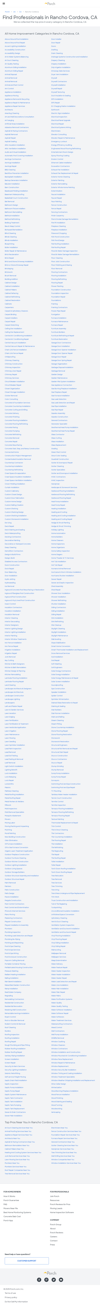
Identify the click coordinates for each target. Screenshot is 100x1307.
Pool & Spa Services (12, 950)
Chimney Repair (11, 375)
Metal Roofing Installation (14, 795)
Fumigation (55, 315)
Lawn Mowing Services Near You (17, 1160)
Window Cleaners (58, 1045)
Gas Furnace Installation (60, 396)
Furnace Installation (58, 318)
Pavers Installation (12, 897)
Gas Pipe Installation (59, 406)
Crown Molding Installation (15, 484)
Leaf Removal (10, 763)
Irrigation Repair (11, 653)
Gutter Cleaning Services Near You (64, 1146)
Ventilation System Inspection (62, 925)
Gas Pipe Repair (57, 410)
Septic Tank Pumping (13, 1105)
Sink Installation (57, 618)
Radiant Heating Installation (15, 975)
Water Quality (56, 1003)
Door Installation (11, 576)
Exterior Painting (57, 180)
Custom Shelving (11, 509)
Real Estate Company (13, 992)
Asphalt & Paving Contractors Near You (20, 1142)
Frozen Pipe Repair (58, 311)
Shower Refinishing (58, 600)
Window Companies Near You (62, 1160)
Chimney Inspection (12, 367)
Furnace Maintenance (59, 322)
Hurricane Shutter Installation (62, 576)
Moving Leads (56, 1208)
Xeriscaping (55, 1112)
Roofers (8, 1031)
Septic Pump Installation (14, 1088)
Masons (7, 787)
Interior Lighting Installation (15, 632)
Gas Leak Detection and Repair (63, 403)
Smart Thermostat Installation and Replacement (69, 650)
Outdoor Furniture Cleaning (15, 858)
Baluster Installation (12, 184)
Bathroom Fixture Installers (15, 209)
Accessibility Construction (15, 50)
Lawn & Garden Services (14, 710)
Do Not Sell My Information (16, 1302)
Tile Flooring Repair (58, 840)
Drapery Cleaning (58, 60)
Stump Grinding (57, 766)
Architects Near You (12, 1138)
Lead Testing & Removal (14, 759)
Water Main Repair (58, 992)
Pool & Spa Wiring (11, 953)
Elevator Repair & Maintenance (63, 138)
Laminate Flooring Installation (16, 678)
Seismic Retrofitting (12, 1073)
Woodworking (56, 1109)
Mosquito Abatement (13, 816)
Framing (54, 304)
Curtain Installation (12, 487)
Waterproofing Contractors (61, 1024)
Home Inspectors (58, 544)
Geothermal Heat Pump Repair (63, 431)
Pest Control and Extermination (17, 908)
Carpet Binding (10, 315)
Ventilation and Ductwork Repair (63, 932)
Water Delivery (57, 964)
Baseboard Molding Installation (16, 191)
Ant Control (9, 89)
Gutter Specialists (58, 470)
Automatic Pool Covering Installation (19, 156)
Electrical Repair (57, 124)
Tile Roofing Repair (58, 858)
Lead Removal (10, 752)
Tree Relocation (57, 876)
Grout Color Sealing (58, 456)
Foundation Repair (58, 297)
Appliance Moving (11, 96)
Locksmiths (9, 784)
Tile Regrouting (57, 851)
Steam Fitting (56, 724)
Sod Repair (55, 660)
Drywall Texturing (58, 92)
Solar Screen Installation (60, 682)
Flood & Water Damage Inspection (64, 251)
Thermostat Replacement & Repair (64, 823)
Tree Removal (56, 879)
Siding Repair (56, 615)
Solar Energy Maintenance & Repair (64, 678)
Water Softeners (57, 1017)
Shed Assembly (57, 586)
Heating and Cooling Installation (63, 516)
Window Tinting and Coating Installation (66, 1073)
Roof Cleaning (10, 1028)
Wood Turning (56, 1105)
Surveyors (55, 780)
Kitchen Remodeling (13, 675)
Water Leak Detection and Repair (64, 982)
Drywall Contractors (59, 82)
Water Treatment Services (61, 1020)
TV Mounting (56, 791)
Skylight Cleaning (58, 629)
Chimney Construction (14, 364)
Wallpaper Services (58, 957)
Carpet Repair (10, 322)
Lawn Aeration (10, 713)
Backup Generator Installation (16, 180)
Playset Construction (13, 922)
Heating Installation (58, 509)
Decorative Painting (12, 540)
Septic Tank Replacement (15, 1109)
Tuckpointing (56, 908)
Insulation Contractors (13, 607)
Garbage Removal (58, 371)
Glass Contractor (57, 435)
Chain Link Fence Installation (16, 350)
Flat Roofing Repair (58, 247)
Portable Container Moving (15, 964)
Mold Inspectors (11, 809)
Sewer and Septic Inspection (62, 583)
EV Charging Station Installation (63, 106)
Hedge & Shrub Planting (60, 523)
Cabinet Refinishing (12, 297)
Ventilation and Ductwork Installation (65, 929)
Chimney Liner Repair (13, 371)
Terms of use (10, 1293)
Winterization (56, 1088)
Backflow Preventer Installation (17, 173)
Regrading (9, 996)
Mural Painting (10, 833)
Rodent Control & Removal (15, 1024)
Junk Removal (10, 657)
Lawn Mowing (10, 738)
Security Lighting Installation (16, 1070)
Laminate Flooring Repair (14, 682)
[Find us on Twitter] (54, 1280)
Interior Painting (11, 636)
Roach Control (10, 1017)
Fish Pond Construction (60, 237)
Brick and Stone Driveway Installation (19, 262)
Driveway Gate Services (60, 71)
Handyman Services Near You (62, 1149)
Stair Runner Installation (60, 713)
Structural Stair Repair (59, 752)
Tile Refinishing (57, 847)
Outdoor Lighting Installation (16, 865)
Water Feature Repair (59, 968)
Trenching (55, 890)
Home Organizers (58, 547)
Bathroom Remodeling (13, 212)
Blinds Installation (11, 240)
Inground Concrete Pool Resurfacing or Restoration (24, 590)
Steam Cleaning (57, 720)
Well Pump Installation (59, 1035)
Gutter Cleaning (57, 466)
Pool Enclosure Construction (16, 957)
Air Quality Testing (12, 64)
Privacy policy (11, 1297)
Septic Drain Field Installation (16, 1080)
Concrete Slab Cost (12, 1216)
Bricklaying (9, 269)
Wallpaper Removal (58, 953)
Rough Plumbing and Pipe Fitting (17, 1045)
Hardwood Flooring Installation (63, 491)
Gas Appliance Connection (61, 385)
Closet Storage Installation (15, 392)
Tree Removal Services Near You (17, 1174)
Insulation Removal (12, 615)
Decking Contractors (13, 537)
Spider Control (57, 696)
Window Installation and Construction (65, 1052)
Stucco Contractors (59, 759)
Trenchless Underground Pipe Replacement (68, 893)
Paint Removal (10, 883)
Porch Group (55, 1224)
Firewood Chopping (59, 233)
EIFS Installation (57, 99)
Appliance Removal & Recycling (17, 99)
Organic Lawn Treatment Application (19, 851)
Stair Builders (56, 710)
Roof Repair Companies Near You (17, 1170)
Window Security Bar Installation (63, 1070)
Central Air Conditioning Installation (18, 336)
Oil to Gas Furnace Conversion (16, 847)
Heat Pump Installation (60, 502)
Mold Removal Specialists (14, 812)
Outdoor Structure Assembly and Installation (22, 876)
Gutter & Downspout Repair (62, 463)
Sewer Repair (56, 579)
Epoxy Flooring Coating (60, 156)
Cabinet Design (11, 283)
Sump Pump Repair (58, 777)
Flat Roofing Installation (60, 244)
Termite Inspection (58, 805)
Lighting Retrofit (11, 770)
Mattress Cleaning (11, 791)
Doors (53, 46)
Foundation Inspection (60, 293)
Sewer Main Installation (13, 1116)
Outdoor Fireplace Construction (17, 855)
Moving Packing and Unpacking (17, 826)
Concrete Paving (11, 427)
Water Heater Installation (60, 975)
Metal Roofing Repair (13, 798)
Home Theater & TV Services (62, 558)
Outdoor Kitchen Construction (16, 862)
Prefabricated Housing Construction (19, 968)
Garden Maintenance (59, 378)
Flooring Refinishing (59, 279)
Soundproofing (57, 685)
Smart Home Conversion (60, 646)
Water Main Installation (60, 989)
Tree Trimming (56, 886)
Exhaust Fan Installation (60, 170)
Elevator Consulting (59, 134)
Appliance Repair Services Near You (18, 1135)
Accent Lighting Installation (15, 46)
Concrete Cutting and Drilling (16, 410)
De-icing (8, 523)
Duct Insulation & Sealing (61, 96)
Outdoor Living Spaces (13, 869)
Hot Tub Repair (57, 565)
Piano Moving (10, 915)
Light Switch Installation (14, 766)
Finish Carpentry (57, 216)
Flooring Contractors (59, 272)
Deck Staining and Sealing (15, 530)
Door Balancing (10, 572)
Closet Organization (12, 389)
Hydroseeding (10, 583)
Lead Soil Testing (11, 756)
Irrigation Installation (12, 650)
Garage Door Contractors (61, 343)
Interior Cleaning (11, 618)
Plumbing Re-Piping (12, 939)
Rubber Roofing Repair (13, 1052)
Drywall (54, 78)
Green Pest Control (58, 452)
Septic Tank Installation (13, 1102)
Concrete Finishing (12, 417)
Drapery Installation (58, 64)
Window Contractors (59, 1049)
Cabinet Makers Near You (14, 1149)
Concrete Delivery (12, 413)
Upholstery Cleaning (59, 918)
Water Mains (56, 996)
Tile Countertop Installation (61, 837)
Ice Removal (9, 586)
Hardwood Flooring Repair (61, 498)
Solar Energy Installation (60, 675)
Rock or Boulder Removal (14, 1020)
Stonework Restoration (60, 742)
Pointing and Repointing (14, 943)
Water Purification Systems (61, 999)
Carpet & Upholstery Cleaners (16, 311)
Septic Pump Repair (12, 1091)
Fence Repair (56, 209)
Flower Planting (57, 286)
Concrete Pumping (12, 431)
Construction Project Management (18, 456)
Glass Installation (57, 442)
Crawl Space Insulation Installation (18, 477)
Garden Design (57, 375)
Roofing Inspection (12, 1035)
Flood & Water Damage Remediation (65, 255)
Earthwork (55, 110)
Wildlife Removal (57, 1038)
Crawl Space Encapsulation (15, 473)
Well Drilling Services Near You (63, 1156)
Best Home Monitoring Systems (17, 1212)
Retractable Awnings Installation (17, 1013)
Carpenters (9, 307)
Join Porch (54, 1196)
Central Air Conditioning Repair (17, 339)
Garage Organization (59, 364)
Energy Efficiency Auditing (61, 145)
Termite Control (57, 802)
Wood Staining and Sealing (61, 1102)
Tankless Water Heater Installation (64, 795)
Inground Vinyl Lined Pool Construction (20, 600)
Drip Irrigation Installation (60, 67)
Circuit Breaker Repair (13, 385)
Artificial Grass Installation (15, 124)
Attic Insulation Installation (15, 145)
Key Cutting (9, 660)
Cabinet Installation (12, 286)
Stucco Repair (56, 763)
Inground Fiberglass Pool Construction (19, 593)
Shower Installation (58, 597)
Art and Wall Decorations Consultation (19, 117)
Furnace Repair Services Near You (64, 1138)
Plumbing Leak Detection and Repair (19, 936)
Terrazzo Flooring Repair (60, 816)
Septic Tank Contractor (14, 1098)
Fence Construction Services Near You (66, 1131)
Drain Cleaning (57, 53)
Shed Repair (56, 590)
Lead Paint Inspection (13, 749)
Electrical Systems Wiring (61, 127)
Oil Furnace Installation (13, 844)
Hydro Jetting (10, 579)
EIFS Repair (55, 103)
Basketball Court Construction (16, 198)
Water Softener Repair (60, 1013)
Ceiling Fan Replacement (14, 332)
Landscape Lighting (12, 699)
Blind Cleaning (10, 233)
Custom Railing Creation (14, 505)
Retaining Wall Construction (15, 1010)
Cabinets (8, 304)
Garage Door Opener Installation (63, 350)
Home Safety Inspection (60, 551)
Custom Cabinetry (12, 491)
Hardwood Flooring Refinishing (63, 495)
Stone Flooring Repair (59, 731)
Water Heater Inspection (60, 971)
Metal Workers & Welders (14, 802)
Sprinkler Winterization (60, 699)
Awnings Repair (11, 166)
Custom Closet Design (13, 495)
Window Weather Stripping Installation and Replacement (73, 1080)
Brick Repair (9, 258)
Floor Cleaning (57, 258)
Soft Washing (56, 664)
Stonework (55, 738)
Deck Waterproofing (12, 533)
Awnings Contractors (13, 159)
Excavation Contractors (60, 166)
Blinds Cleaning (11, 237)
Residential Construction (14, 1003)
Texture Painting (57, 819)
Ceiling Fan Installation (13, 329)
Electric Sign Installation (60, 113)
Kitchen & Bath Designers (14, 664)
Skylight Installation (58, 632)
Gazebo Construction (59, 417)
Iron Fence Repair (11, 646)
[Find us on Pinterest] (46, 1280)
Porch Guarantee (11, 1200)
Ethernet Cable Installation (61, 163)
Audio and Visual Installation (15, 152)
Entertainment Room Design (62, 152)
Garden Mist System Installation (63, 382)
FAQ (5, 1204)
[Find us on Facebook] (39, 1280)
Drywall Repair (56, 89)
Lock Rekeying (10, 777)
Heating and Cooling (59, 512)
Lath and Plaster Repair (13, 706)
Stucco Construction (59, 756)
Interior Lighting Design (14, 629)
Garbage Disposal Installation (62, 367)
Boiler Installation (11, 247)
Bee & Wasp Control (12, 226)
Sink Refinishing (57, 622)
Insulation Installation (13, 611)
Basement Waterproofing (14, 195)
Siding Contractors (58, 607)
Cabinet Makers (11, 290)
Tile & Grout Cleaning (59, 830)
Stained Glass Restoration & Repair (64, 703)
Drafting (54, 50)
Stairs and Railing (57, 717)
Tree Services (56, 883)
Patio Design (9, 893)
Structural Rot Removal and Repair (64, 749)
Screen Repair (10, 1063)
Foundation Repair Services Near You (65, 1135)
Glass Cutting (56, 438)
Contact (53, 1241)
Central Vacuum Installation (15, 343)
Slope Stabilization (58, 643)
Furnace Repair (57, 325)
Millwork (8, 805)
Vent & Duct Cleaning (59, 922)
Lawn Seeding (10, 742)
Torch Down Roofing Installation (63, 869)
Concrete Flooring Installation (16, 420)
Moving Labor (10, 823)
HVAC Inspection (57, 480)
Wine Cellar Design (58, 1084)
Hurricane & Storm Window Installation (66, 572)
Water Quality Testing (59, 1006)
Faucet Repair (56, 198)
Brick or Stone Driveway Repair (17, 265)
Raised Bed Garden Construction (17, 985)
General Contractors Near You (63, 1142)
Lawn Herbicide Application (15, 727)
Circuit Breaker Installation (15, 382)
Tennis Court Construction (61, 798)
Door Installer (56, 39)
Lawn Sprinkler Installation (15, 745)
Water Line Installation (59, 985)
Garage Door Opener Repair (62, 353)
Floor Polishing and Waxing (61, 265)
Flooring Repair (57, 283)
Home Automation (58, 533)
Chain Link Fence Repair (14, 353)
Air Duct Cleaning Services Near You (19, 1128)
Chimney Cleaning (12, 360)
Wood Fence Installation (60, 1095)
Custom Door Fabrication (14, 498)
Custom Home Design (13, 502)
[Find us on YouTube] (61, 1280)
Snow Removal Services (60, 653)
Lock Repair (9, 780)
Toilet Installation (57, 862)
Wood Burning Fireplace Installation (64, 1091)
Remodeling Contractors (14, 999)
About (53, 1228)
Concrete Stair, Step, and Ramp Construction (22, 449)
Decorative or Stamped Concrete (18, 544)
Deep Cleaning (10, 547)
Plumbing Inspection (13, 932)
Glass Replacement (58, 445)
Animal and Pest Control (14, 85)
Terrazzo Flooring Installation (62, 809)
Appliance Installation (13, 92)
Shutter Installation (58, 604)
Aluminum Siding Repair (14, 71)
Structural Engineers (59, 745)
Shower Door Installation (60, 593)
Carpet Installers (11, 318)
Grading (54, 449)
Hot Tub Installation (58, 562)
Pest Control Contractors (14, 904)
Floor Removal (56, 269)
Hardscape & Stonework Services (64, 487)
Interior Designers (11, 625)
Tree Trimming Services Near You (64, 1153)
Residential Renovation (13, 1006)
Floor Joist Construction (60, 262)
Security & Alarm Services (15, 1066)
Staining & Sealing (58, 706)
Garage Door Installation (60, 346)
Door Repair (55, 43)
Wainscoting (56, 950)
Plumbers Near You (12, 1163)
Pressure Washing (11, 971)
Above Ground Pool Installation (16, 39)
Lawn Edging (10, 717)
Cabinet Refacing (11, 293)
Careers (53, 1237)
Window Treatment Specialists (63, 1077)
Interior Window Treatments (15, 639)
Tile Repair (55, 855)
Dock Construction (12, 565)
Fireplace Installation (59, 230)
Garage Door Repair (58, 357)
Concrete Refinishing (13, 435)
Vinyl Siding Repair (58, 946)
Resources (54, 1200)
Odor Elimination (11, 840)
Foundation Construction (61, 290)
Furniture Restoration (59, 339)
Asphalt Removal (11, 134)
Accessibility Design (12, 53)
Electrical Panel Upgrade (60, 120)
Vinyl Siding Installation (60, 943)
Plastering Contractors (13, 918)
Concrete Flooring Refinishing (16, 424)
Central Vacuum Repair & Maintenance (20, 346)
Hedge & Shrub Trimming (61, 526)
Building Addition (11, 279)
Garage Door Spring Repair (61, 360)
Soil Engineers (56, 667)
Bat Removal (9, 202)
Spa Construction (58, 689)
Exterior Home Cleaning (60, 177)
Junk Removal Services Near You (17, 1156)
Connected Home (12, 452)
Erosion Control (57, 159)
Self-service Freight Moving (15, 1077)
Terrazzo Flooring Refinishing (62, 812)
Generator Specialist (59, 424)
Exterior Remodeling (59, 184)
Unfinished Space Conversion (62, 915)
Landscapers (10, 703)
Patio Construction (12, 890)
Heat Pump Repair (58, 505)
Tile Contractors (57, 833)
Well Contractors (57, 1031)
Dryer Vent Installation (59, 74)
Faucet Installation (58, 195)
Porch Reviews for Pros (60, 1204)
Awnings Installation (12, 163)
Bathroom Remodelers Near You (17, 1146)
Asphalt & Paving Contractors (16, 131)
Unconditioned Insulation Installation (65, 911)
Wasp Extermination (59, 960)
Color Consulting (11, 399)
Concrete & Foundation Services (17, 403)
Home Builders (57, 537)
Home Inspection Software (62, 1212)
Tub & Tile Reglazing (59, 904)
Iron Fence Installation (13, 643)
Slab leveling (56, 639)
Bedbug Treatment (12, 223)
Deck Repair (9, 526)
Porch (7, 12)
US (14, 12)
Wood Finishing (57, 1098)
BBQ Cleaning (10, 170)
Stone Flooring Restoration (61, 735)
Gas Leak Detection (58, 399)
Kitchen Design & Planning (15, 671)
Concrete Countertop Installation (17, 406)
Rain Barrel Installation (13, 982)
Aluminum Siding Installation (16, 67)
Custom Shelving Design (14, 512)
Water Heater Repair (59, 978)
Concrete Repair (11, 442)
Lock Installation (11, 773)
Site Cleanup (56, 625)
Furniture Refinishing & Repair (62, 336)
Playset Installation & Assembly (16, 925)
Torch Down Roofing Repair (61, 872)
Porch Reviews (56, 1232)
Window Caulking (58, 1042)
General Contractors (59, 420)
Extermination (56, 191)
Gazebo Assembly (58, 413)
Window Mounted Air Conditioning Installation (69, 1056)
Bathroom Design (11, 205)
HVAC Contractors (58, 477)
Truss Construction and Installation (64, 900)
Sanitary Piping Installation (15, 1056)
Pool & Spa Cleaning (12, 946)
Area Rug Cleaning (12, 113)
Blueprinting (9, 244)
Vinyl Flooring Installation (60, 936)
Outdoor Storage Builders (14, 872)
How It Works (9, 1196)
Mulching (8, 830)
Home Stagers (56, 555)
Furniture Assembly (58, 329)
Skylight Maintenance (59, 636)
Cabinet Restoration (12, 300)
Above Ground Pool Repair (15, 43)
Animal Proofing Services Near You (18, 1131)
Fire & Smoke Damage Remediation (64, 219)
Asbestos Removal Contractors (17, 127)
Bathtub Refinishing (12, 219)
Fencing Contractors (59, 212)
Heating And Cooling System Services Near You (23, 1153)
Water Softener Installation (61, 1010)
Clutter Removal (11, 396)
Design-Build (10, 558)
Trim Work (55, 897)
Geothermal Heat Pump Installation (64, 427)
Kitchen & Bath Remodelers (15, 667)
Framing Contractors (59, 307)
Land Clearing (10, 685)
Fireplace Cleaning (58, 226)
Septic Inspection (11, 1084)
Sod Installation (57, 657)
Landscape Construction (14, 696)
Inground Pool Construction (15, 597)
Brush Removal (10, 276)
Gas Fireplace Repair (59, 392)
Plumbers (8, 929)
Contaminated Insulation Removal (18, 459)
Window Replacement (60, 1066)
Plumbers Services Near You (15, 1167)
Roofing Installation (12, 1038)
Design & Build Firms (12, 555)
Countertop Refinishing (14, 470)
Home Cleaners (57, 540)
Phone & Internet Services (15, 911)
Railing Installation (11, 978)
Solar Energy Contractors (61, 671)
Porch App (8, 1220)
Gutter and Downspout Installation (64, 473)
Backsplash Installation (13, 177)
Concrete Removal (12, 438)
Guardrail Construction (60, 459)
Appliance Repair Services (15, 106)
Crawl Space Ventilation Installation (18, 480)
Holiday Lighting (57, 530)
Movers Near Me (11, 1208)
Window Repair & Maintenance (63, 1063)
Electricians (55, 131)
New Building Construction (15, 837)
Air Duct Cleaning (11, 60)
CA (20, 12)
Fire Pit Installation (58, 223)
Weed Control (56, 1028)
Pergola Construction (13, 900)
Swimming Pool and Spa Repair (63, 787)
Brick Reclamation (12, 255)
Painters (8, 886)
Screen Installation (12, 1059)
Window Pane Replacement (62, 1059)
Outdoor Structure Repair (14, 879)
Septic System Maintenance (15, 1095)
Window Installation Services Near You (66, 1163)
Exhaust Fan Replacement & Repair (64, 173)
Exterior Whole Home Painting (63, 187)
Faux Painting (56, 202)
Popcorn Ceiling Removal (14, 960)
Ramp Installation (11, 989)
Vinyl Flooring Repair (59, 939)
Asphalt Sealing (11, 142)
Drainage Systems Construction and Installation (69, 57)
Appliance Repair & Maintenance (17, 103)
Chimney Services (12, 378)
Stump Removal (57, 770)
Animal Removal (11, 78)
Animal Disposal (11, 74)
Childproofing (10, 357)
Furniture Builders (58, 332)
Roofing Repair (10, 1042)
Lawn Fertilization (11, 720)
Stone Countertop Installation (62, 727)
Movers (7, 819)
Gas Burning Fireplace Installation (64, 389)
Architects (9, 110)
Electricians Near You (59, 1128)
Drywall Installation (58, 85)
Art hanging (9, 120)
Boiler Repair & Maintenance (16, 251)
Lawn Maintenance (12, 735)
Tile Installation (57, 844)
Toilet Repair (56, 865)
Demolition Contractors (14, 551)
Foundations (56, 300)
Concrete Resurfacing (13, 445)
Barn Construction (12, 187)
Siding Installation (58, 611)
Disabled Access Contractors (16, 562)
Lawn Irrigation (10, 731)
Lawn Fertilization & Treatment (16, 724)
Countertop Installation (14, 466)
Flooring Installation (58, 276)
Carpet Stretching (12, 325)
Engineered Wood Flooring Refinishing (66, 149)
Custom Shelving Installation (16, 516)
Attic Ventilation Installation (15, 149)
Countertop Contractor (14, 463)
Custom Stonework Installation (17, 519)
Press (52, 1245)
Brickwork (9, 272)
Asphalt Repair (10, 138)
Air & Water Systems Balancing (16, 57)
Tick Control (56, 826)
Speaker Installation (58, 692)
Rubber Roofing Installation (15, 1049)
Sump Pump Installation (60, 773)
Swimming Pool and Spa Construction (66, 784)
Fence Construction (59, 205)
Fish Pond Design (57, 240)
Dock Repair (9, 569)
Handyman (55, 484)
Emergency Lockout (59, 142)
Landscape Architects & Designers (18, 689)
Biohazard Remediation (14, 230)
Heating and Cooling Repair (61, 519)
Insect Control (10, 604)
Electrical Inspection (59, 117)
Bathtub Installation (12, 216)
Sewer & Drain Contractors (15, 1112)
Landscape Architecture (14, 692)
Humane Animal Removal (61, 569)
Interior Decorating (12, 622)
